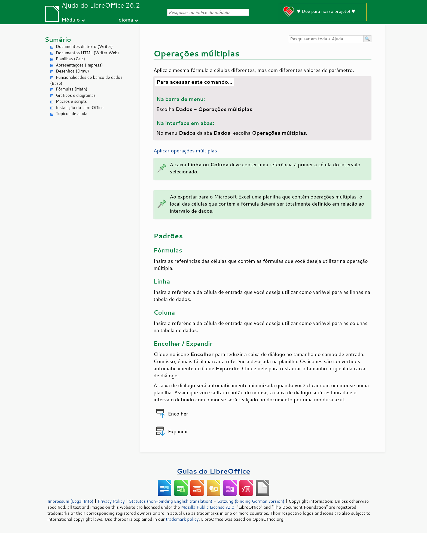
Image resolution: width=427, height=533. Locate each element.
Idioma (125, 19)
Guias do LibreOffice (213, 471)
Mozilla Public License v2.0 (207, 507)
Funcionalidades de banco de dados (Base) (86, 80)
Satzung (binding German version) (251, 501)
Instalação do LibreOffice (79, 107)
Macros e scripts (71, 101)
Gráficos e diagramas (76, 95)
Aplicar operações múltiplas (185, 150)
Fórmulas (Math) (71, 89)
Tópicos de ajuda (71, 113)
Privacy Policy (111, 501)
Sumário (58, 39)
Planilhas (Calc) (70, 59)
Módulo (71, 19)
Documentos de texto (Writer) (84, 46)
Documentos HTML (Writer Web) (87, 53)
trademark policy (182, 519)
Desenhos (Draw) (72, 71)
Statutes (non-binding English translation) (170, 501)
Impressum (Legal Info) (70, 501)
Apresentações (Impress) (79, 65)
